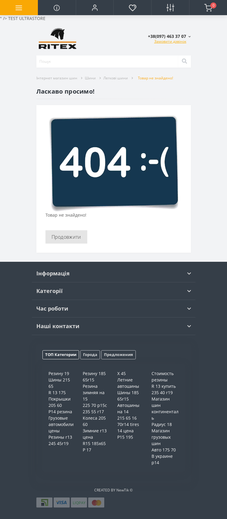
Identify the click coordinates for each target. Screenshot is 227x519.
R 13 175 (57, 392)
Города (90, 354)
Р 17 (87, 450)
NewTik (122, 490)
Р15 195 (125, 437)
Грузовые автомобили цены (61, 424)
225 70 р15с (95, 405)
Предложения (118, 354)
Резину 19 (58, 373)
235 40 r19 (162, 392)
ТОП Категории (60, 354)
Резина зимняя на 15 (94, 392)
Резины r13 (60, 437)
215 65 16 (127, 418)
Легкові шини (115, 78)
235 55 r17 (93, 411)
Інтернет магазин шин (56, 78)
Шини (90, 78)
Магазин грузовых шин (161, 437)
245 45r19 (58, 443)
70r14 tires (128, 424)
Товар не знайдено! (155, 78)
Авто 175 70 (164, 450)
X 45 (121, 373)
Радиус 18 (162, 424)
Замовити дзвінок (170, 41)
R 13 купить (164, 386)
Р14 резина (60, 411)
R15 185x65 (94, 443)
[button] (95, 7)
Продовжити (66, 237)
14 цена (125, 431)
